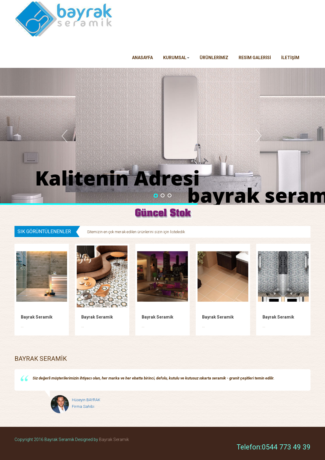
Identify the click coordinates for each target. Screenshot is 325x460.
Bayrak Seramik (37, 317)
